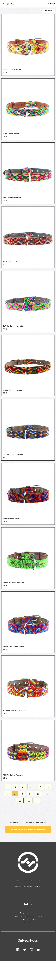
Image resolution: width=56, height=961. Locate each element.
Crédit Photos (28, 922)
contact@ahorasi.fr (32, 881)
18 (19, 800)
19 (28, 800)
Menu (51, 4)
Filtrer (48, 11)
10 (38, 793)
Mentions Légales (28, 919)
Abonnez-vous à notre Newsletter (28, 829)
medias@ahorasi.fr (32, 886)
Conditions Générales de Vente (28, 916)
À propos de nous (28, 913)
